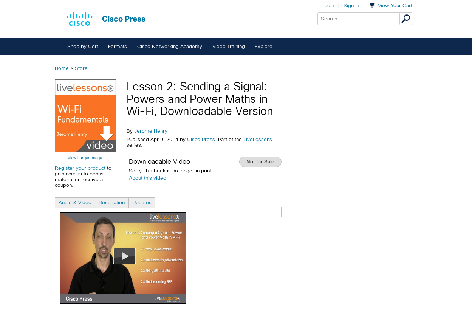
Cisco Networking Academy (169, 46)
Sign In (351, 5)
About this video (147, 178)
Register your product (80, 168)
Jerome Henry (150, 131)
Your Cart (395, 5)
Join (329, 5)
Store (81, 68)
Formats (117, 46)
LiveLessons (257, 139)
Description (112, 202)
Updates (142, 202)
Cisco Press (201, 139)
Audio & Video (75, 202)
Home (62, 68)
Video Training (228, 46)
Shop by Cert (82, 46)
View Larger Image (85, 157)
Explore (263, 46)
